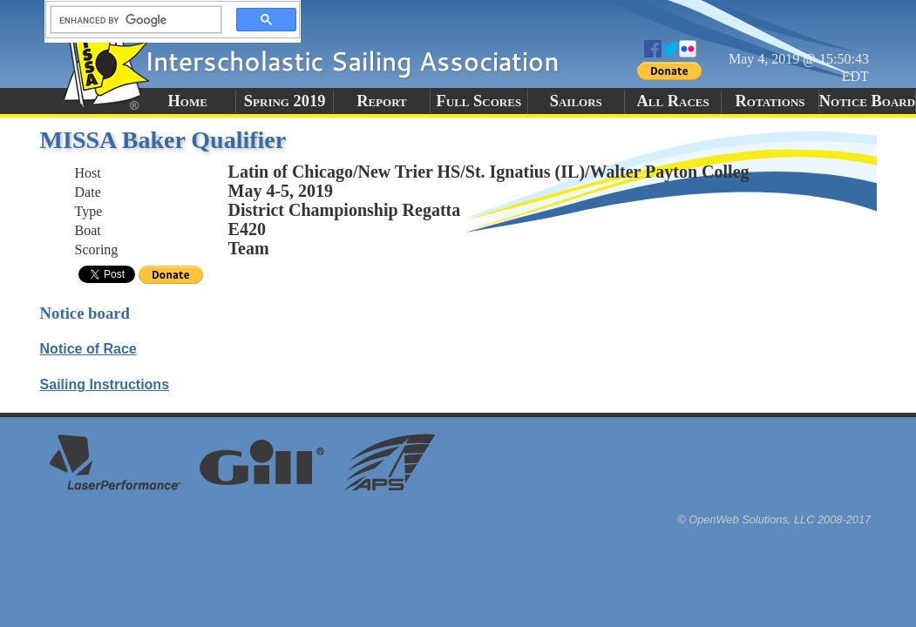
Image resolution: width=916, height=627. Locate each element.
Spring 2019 (285, 101)
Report (381, 101)
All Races (673, 101)
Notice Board (867, 101)
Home (187, 101)
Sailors (576, 101)
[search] (130, 20)
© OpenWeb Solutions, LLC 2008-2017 (774, 519)
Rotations (770, 101)
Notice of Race (88, 348)
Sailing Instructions (104, 384)
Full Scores (479, 101)
